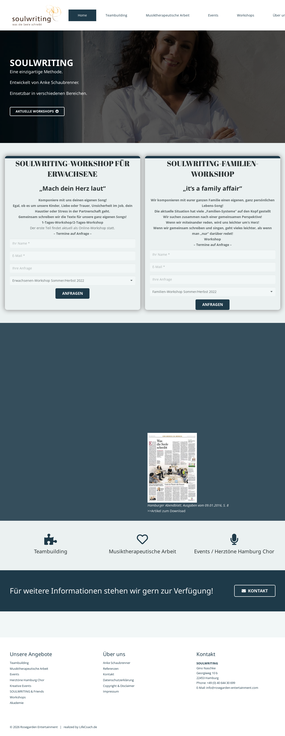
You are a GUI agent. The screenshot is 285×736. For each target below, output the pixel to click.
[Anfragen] (72, 293)
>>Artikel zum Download (166, 511)
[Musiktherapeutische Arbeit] (142, 539)
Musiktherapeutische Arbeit (29, 669)
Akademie (17, 703)
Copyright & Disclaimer (118, 686)
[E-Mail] (72, 255)
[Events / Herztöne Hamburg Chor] (234, 539)
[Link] (37, 15)
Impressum (111, 691)
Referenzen (111, 669)
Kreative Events (20, 686)
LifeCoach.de (88, 727)
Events (14, 674)
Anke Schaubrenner (116, 663)
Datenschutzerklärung (118, 680)
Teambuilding (19, 663)
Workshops (18, 697)
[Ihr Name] (72, 243)
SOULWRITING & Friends (27, 691)
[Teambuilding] (51, 539)
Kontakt (108, 674)
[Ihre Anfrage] (72, 268)
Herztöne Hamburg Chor (27, 680)
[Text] (72, 280)
